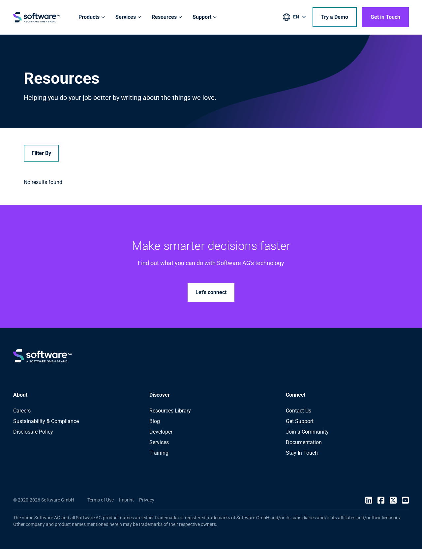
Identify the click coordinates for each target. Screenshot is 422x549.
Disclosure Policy (33, 432)
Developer (160, 432)
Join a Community (307, 432)
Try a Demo (334, 17)
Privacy (146, 500)
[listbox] (295, 18)
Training (158, 453)
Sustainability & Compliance (46, 421)
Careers (22, 411)
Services (159, 442)
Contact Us (298, 411)
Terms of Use (100, 500)
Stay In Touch (302, 453)
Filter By (41, 153)
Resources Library (170, 411)
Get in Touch (385, 17)
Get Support (300, 421)
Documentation (304, 442)
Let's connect (211, 292)
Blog (154, 421)
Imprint (126, 500)
